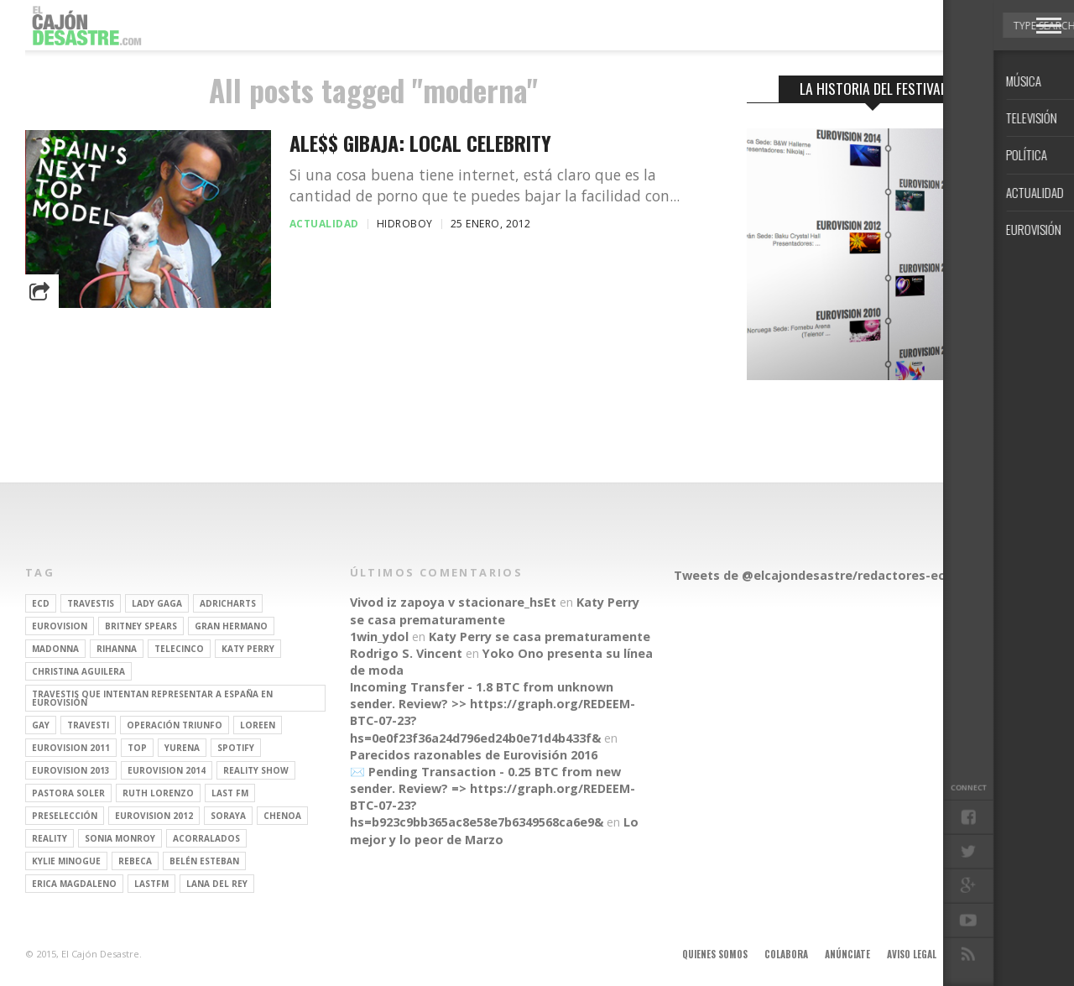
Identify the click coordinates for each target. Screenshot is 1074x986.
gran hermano (231, 626)
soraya (228, 816)
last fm (229, 793)
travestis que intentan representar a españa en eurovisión (152, 698)
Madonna (55, 649)
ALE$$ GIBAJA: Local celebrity (420, 143)
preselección (64, 816)
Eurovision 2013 (71, 770)
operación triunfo (174, 725)
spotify (235, 748)
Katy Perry (248, 649)
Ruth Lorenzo (158, 793)
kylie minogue (66, 861)
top (137, 748)
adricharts (228, 603)
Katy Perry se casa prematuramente (494, 610)
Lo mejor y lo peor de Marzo (494, 830)
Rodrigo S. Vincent (406, 653)
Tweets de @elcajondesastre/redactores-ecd (813, 575)
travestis (90, 603)
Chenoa (282, 816)
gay (41, 725)
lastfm (151, 883)
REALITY (49, 838)
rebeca (135, 861)
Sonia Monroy (120, 838)
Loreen (257, 725)
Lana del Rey (217, 883)
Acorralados (206, 838)
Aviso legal (911, 954)
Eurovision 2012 (154, 816)
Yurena (182, 748)
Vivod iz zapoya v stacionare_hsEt (453, 602)
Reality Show (256, 770)
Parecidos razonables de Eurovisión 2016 (473, 755)
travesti (88, 725)
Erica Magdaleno (74, 883)
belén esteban (204, 861)
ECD (41, 603)
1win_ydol (379, 636)
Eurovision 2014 (167, 770)
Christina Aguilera (78, 671)
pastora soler (68, 793)
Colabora (786, 954)
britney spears (141, 626)
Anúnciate (847, 954)
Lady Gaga (157, 603)
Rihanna (116, 649)
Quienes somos (715, 954)
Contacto (975, 954)
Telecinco (179, 649)
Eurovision (59, 626)
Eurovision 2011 (71, 748)
